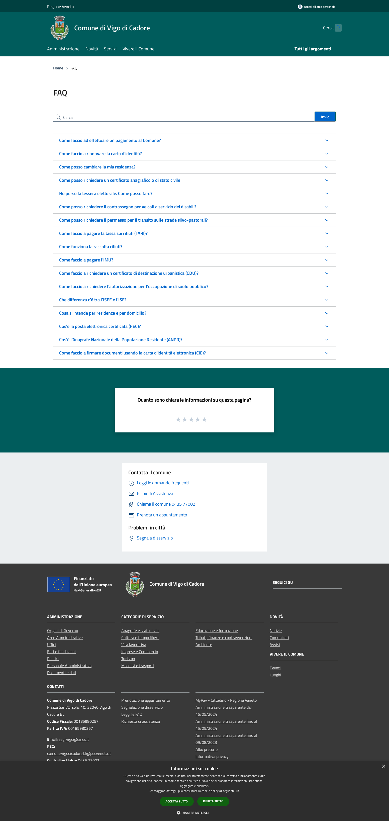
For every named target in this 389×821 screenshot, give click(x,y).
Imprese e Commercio (139, 652)
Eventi (275, 668)
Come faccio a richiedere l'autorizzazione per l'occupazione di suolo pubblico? (133, 286)
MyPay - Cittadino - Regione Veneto (226, 700)
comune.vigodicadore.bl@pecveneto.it (79, 753)
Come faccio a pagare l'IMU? (86, 259)
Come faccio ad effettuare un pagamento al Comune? (110, 140)
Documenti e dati (61, 673)
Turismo (128, 659)
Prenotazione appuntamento (145, 700)
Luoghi (275, 675)
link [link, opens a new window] (238, 790)
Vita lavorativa (133, 645)
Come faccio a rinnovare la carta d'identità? (100, 153)
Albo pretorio (207, 749)
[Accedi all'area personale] (316, 7)
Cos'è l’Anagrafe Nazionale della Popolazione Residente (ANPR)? (120, 339)
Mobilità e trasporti (137, 666)
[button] (194, 812)
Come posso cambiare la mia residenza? (97, 166)
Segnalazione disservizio (142, 707)
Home (58, 68)
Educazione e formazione (217, 630)
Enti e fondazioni (61, 652)
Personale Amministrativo (69, 666)
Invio (325, 117)
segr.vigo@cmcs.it (74, 739)
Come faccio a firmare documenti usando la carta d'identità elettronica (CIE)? (132, 352)
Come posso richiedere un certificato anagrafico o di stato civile (119, 180)
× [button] (383, 766)
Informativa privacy (212, 756)
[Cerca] (336, 28)
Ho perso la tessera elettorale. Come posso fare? (105, 193)
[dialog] (194, 791)
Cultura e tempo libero (140, 637)
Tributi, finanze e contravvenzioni (224, 637)
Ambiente (204, 645)
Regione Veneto (60, 7)
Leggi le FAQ (131, 714)
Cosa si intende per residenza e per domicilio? (102, 313)
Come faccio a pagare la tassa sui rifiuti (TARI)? (103, 233)
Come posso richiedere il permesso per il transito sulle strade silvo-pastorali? (133, 220)
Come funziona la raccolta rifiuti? (90, 246)
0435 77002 (88, 760)
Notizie (276, 630)
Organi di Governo (62, 630)
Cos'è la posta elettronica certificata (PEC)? (100, 326)
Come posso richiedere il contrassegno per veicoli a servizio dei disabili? (128, 206)
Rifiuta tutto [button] (213, 801)
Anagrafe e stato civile (140, 630)
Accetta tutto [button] (176, 801)
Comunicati (279, 637)
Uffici (51, 645)
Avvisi (275, 645)
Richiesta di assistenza (140, 721)
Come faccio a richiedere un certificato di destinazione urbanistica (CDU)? (129, 273)
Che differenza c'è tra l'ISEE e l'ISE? (93, 299)
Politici (53, 659)
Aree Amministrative (65, 637)
